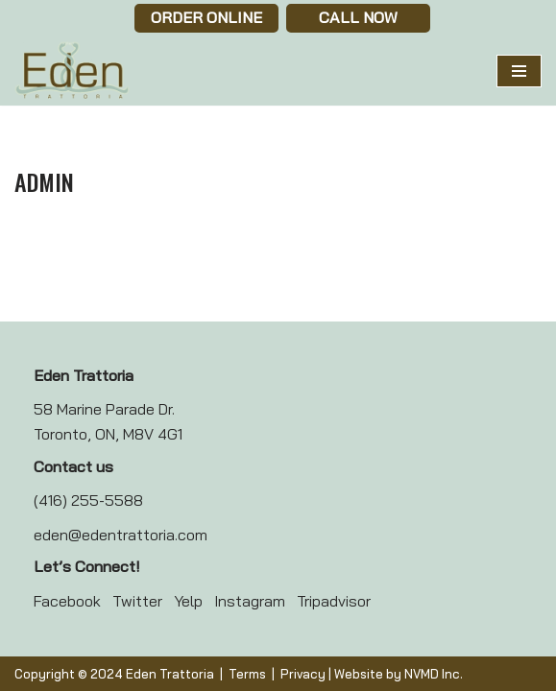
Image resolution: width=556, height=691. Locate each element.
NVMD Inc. (433, 673)
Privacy (303, 673)
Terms (247, 673)
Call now (358, 17)
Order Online (206, 17)
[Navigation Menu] (519, 71)
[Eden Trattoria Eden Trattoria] (72, 71)
